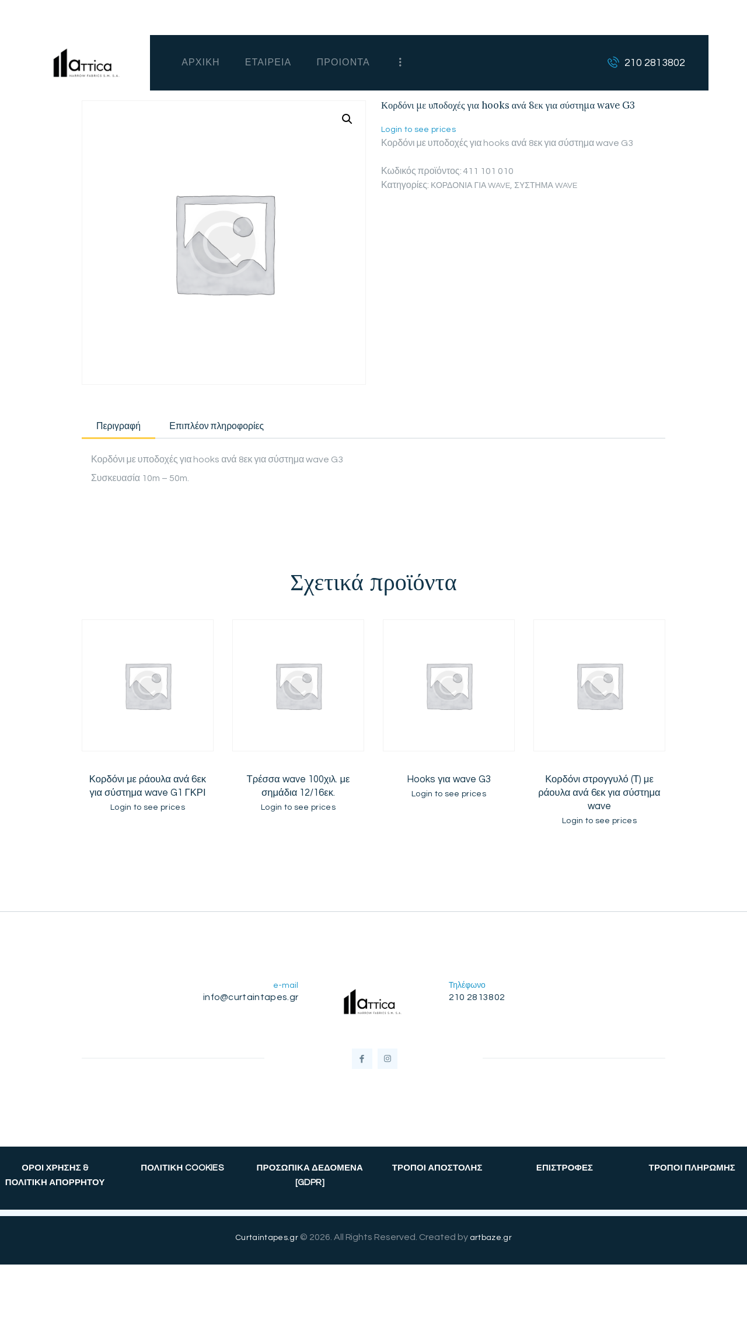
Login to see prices (421, 129)
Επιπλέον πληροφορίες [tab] (274, 428)
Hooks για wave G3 (448, 784)
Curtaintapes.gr (265, 1255)
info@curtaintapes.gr (248, 1005)
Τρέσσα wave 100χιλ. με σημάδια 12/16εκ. (298, 791)
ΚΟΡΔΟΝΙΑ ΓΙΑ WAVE (476, 185)
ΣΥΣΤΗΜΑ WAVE (560, 185)
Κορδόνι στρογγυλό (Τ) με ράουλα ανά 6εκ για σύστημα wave (599, 799)
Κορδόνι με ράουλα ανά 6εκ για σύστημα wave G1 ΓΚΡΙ (148, 791)
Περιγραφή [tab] (136, 428)
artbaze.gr (493, 1255)
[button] (346, 120)
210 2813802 (479, 1005)
